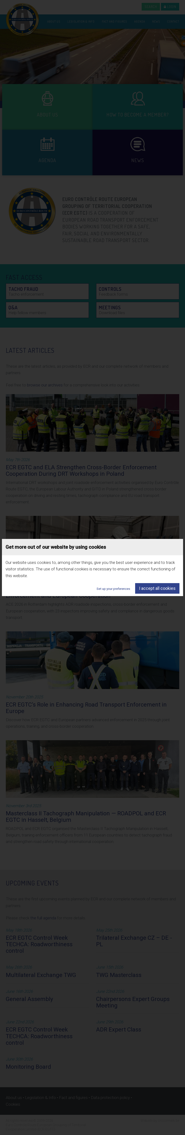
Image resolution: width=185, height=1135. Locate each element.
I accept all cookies (157, 588)
